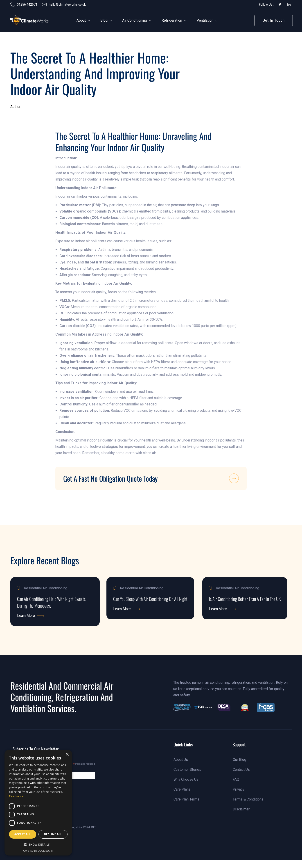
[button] (81, 20)
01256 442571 (27, 4)
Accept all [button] (22, 834)
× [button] (67, 754)
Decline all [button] (53, 834)
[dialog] (38, 802)
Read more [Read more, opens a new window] (16, 796)
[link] (22, 20)
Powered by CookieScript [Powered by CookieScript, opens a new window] (38, 850)
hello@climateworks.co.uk (67, 4)
